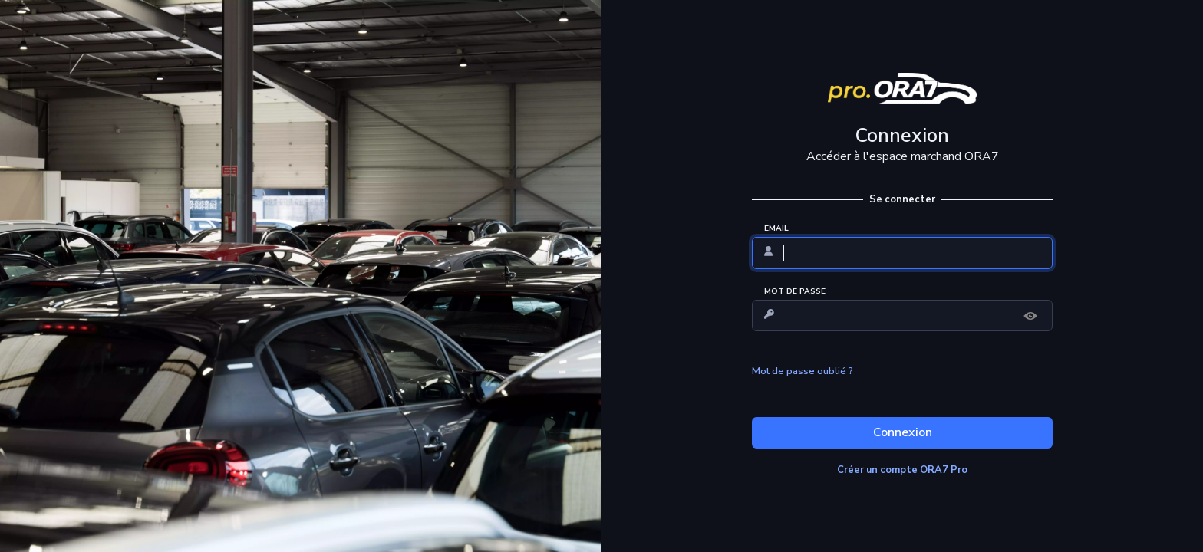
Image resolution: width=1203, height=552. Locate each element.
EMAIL (776, 228)
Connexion (902, 432)
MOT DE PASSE (795, 291)
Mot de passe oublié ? (802, 371)
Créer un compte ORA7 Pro (902, 470)
